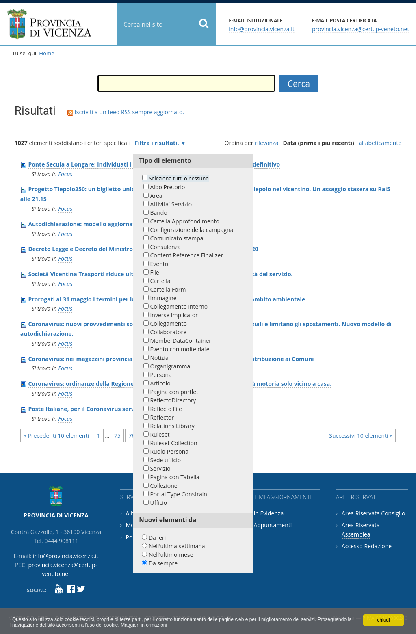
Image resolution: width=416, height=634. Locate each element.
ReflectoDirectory (173, 400)
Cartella (160, 281)
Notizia (159, 357)
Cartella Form (168, 289)
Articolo (160, 383)
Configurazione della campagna (191, 230)
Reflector (161, 417)
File (154, 272)
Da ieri (157, 537)
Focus (65, 174)
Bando (158, 212)
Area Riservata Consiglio (373, 513)
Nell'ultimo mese (171, 554)
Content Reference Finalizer (186, 255)
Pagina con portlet (174, 392)
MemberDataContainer (180, 340)
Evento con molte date (179, 349)
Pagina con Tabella (174, 477)
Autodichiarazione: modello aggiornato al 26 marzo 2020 (107, 224)
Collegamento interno (179, 306)
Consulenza (165, 247)
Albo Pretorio (167, 187)
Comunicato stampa (176, 238)
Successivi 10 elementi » (360, 435)
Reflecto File (166, 409)
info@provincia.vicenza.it (262, 28)
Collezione (163, 485)
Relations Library (172, 426)
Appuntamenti (273, 525)
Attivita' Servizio (171, 204)
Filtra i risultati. (157, 143)
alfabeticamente (380, 143)
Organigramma (170, 366)
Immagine (163, 298)
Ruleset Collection (173, 443)
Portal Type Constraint (179, 494)
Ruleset (159, 434)
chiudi (383, 620)
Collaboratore (168, 332)
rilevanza (266, 143)
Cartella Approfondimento (184, 221)
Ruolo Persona (169, 451)
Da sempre (163, 563)
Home (46, 53)
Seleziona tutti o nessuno (179, 178)
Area (156, 195)
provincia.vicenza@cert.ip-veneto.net (360, 28)
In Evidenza (269, 513)
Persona (160, 375)
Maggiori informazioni (144, 625)
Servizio (160, 468)
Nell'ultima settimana (177, 546)
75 (117, 435)
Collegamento (168, 323)
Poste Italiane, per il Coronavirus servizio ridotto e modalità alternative (129, 409)
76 (131, 435)
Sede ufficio (165, 460)
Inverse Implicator (173, 315)
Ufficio (158, 502)
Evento (159, 264)
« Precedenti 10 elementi (56, 435)
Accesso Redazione (367, 546)
